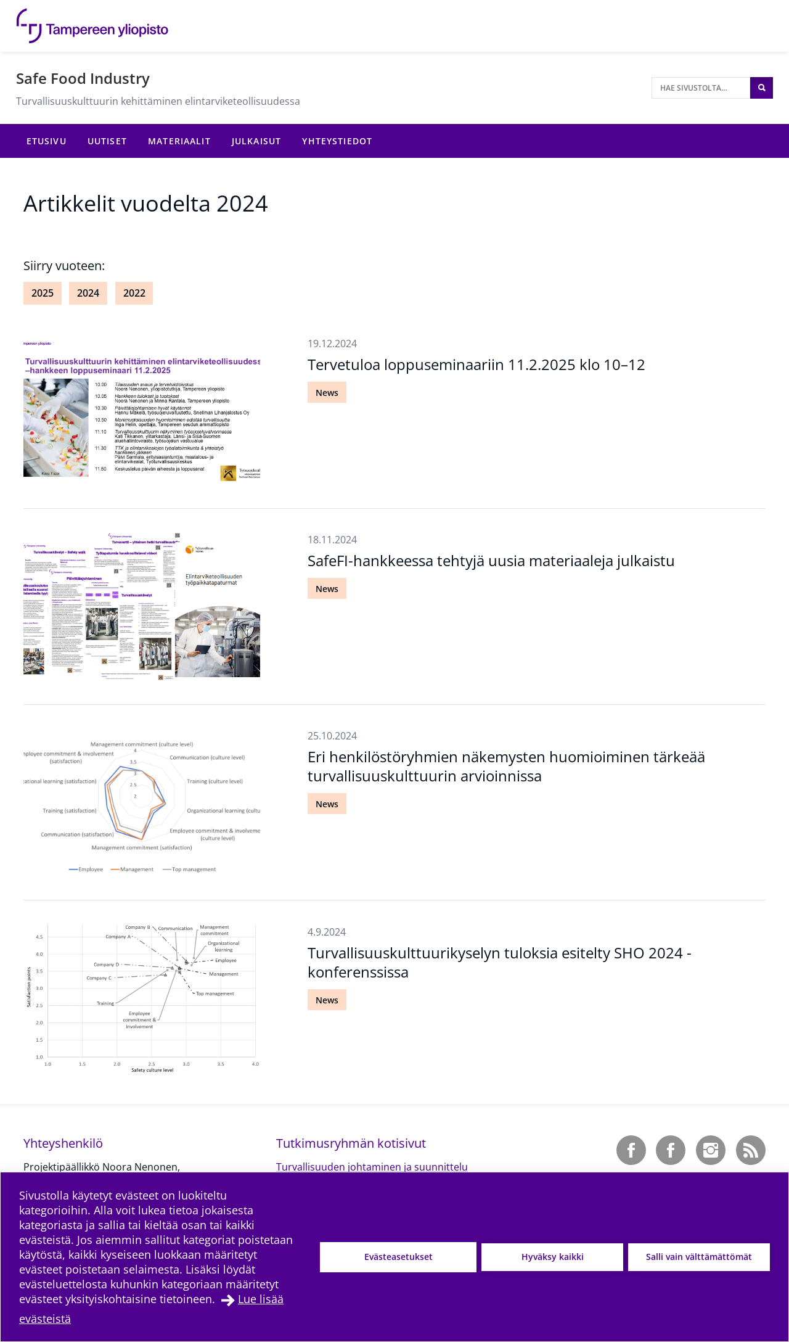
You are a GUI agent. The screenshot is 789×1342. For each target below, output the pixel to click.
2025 (42, 293)
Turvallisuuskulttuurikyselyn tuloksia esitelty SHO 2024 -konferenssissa (500, 962)
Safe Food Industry (83, 78)
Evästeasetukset (398, 1256)
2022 (134, 293)
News (327, 392)
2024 (88, 293)
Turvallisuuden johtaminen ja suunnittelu (372, 1167)
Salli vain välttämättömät (699, 1256)
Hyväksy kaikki (552, 1256)
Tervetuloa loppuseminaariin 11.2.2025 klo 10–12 (476, 364)
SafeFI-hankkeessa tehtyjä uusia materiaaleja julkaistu (491, 560)
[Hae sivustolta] (701, 88)
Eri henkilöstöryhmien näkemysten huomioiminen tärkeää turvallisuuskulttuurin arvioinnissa (506, 766)
